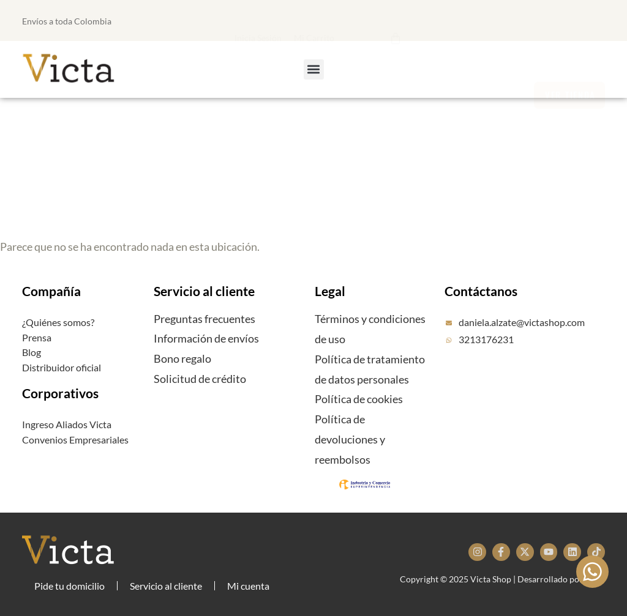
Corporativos (60, 393)
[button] (334, 19)
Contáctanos (481, 291)
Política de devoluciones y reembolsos (350, 439)
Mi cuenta (248, 586)
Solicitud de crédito (200, 378)
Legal (330, 291)
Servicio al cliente (204, 291)
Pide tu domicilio (69, 586)
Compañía (51, 291)
